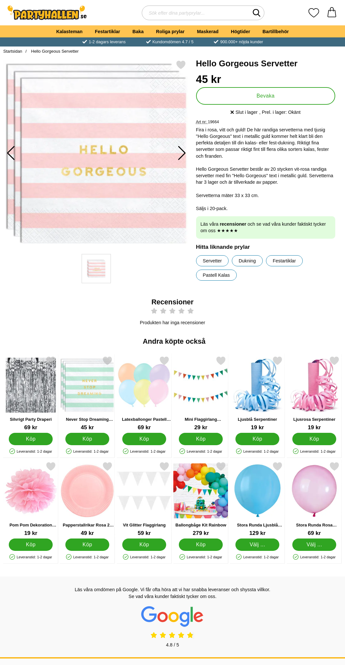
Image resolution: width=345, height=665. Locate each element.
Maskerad (208, 31)
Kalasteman (69, 31)
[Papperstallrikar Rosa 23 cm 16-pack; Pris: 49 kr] (87, 499)
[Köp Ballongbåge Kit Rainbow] (201, 545)
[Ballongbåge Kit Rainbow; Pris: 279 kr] (200, 499)
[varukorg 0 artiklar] (331, 13)
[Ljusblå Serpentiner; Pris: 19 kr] (257, 393)
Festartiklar (107, 31)
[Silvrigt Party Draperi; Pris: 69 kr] (30, 393)
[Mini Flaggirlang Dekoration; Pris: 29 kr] (200, 393)
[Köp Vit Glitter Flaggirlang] (144, 545)
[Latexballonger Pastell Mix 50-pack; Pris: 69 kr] (144, 393)
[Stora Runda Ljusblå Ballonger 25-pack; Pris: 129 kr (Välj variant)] (257, 499)
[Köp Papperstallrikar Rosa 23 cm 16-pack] (87, 545)
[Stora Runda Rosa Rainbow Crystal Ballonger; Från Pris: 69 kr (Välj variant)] (314, 499)
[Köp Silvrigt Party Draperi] (31, 439)
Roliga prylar (170, 31)
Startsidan (12, 51)
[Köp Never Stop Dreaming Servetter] (87, 439)
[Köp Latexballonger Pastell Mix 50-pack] (144, 439)
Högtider (240, 31)
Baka (137, 31)
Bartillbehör (275, 31)
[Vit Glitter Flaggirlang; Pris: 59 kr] (144, 499)
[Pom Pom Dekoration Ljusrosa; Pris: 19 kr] (30, 499)
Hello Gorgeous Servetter (54, 51)
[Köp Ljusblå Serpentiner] (257, 439)
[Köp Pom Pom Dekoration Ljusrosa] (31, 545)
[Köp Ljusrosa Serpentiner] (314, 439)
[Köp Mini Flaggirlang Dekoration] (201, 439)
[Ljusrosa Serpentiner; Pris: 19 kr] (314, 393)
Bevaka (266, 96)
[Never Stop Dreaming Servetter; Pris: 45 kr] (87, 393)
